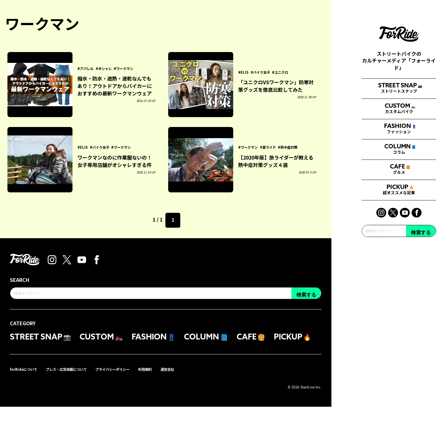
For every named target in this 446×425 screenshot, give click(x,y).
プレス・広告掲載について (79, 387)
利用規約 (174, 387)
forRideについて (27, 387)
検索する (421, 310)
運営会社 (200, 387)
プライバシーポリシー (135, 387)
